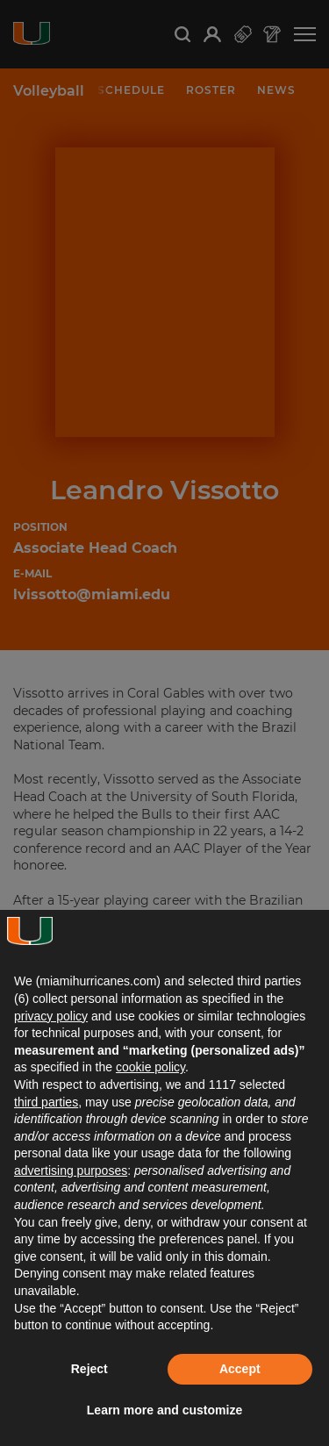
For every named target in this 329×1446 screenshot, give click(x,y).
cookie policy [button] (150, 1067)
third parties (46, 1102)
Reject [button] (89, 1369)
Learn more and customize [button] (164, 1410)
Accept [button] (240, 1369)
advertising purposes (70, 1170)
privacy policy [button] (51, 1016)
